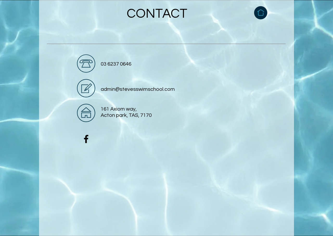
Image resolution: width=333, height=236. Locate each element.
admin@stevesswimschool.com (138, 89)
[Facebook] (86, 138)
